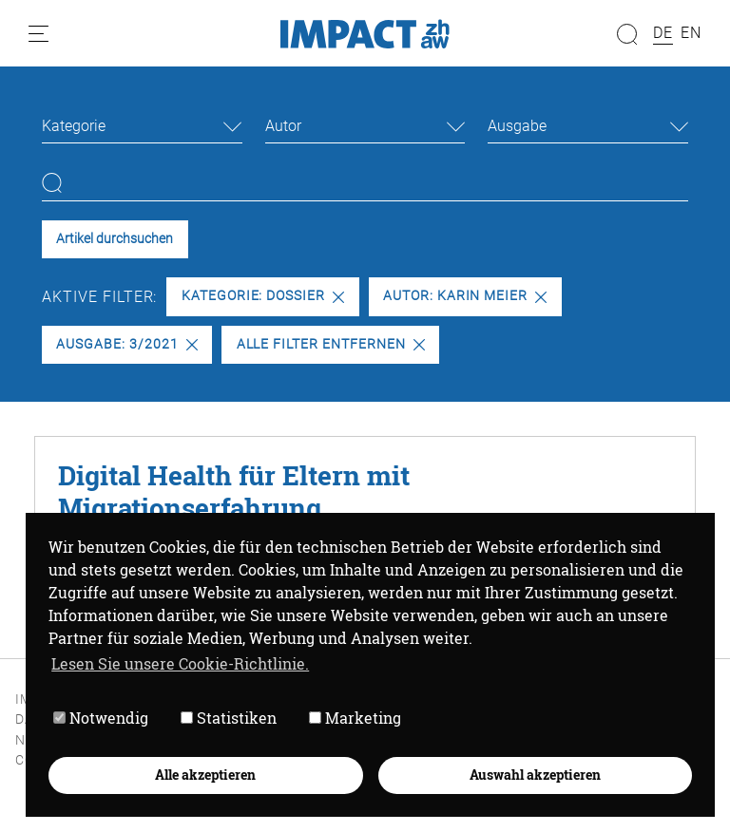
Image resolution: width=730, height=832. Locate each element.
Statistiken (229, 718)
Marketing (355, 718)
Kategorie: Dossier (263, 296)
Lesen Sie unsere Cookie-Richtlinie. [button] (180, 663)
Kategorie (74, 126)
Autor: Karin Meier (465, 296)
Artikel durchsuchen (114, 239)
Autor (283, 126)
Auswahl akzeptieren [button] (535, 775)
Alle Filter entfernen (331, 344)
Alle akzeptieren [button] (205, 775)
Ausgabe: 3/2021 (126, 344)
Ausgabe (517, 126)
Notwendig (100, 718)
